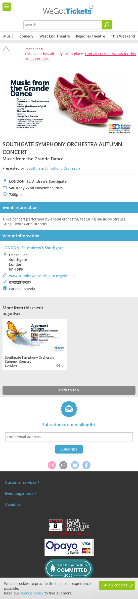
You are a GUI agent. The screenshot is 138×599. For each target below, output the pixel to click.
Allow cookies (115, 585)
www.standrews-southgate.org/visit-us (42, 275)
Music (8, 36)
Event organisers (19, 493)
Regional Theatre (90, 36)
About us (12, 504)
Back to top (69, 390)
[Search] (107, 24)
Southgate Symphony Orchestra (53, 168)
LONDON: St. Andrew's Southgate (33, 247)
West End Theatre (54, 36)
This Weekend (123, 36)
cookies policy (31, 593)
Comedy (26, 36)
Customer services (20, 482)
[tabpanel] (34, 344)
